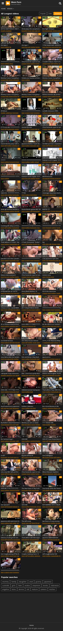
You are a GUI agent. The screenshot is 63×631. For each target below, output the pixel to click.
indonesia (55, 585)
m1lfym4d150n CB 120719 (9, 291)
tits (59, 540)
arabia (27, 585)
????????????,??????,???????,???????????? (11, 62)
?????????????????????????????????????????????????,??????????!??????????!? (31, 259)
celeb (55, 474)
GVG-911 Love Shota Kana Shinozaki (52, 439)
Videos (11, 9)
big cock (27, 47)
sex (14, 375)
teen (23, 96)
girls (13, 585)
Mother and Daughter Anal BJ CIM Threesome (52, 373)
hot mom (15, 113)
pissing (60, 408)
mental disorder (27, 127)
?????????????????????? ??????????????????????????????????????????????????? (11, 176)
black (39, 293)
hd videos (7, 293)
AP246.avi (4, 111)
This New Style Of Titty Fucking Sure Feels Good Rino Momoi (31, 488)
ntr (35, 326)
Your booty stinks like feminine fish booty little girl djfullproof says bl (52, 488)
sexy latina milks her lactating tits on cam (11, 357)
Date (50, 14)
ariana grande (57, 31)
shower (54, 244)
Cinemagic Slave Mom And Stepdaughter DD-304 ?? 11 (52, 193)
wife (5, 195)
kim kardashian (47, 31)
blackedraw (54, 490)
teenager (33, 146)
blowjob (16, 80)
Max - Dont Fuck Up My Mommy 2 (31, 373)
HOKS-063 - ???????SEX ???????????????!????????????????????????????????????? (11, 390)
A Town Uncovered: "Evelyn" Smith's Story (31, 242)
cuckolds (5, 585)
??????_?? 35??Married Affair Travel (52, 341)
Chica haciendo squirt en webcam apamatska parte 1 (31, 62)
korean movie (20, 162)
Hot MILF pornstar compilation (52, 144)
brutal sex (25, 375)
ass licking (39, 375)
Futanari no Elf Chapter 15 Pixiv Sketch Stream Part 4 (31, 176)
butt (43, 260)
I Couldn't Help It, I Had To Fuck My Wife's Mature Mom (52, 62)
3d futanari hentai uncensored (52, 178)
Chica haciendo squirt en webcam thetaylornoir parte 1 (31, 472)
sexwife (3, 375)
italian (59, 244)
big (43, 242)
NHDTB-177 (46, 209)
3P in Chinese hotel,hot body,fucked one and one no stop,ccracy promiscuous (11, 324)
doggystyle (10, 129)
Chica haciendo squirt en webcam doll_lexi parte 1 (31, 275)
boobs (45, 585)
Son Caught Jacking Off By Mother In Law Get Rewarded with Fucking (11, 554)
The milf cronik (26, 521)
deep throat (58, 146)
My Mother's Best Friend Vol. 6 (10, 423)
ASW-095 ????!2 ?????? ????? (9, 488)
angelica (5, 589)
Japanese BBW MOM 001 (50, 538)
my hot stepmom (47, 474)
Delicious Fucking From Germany (11, 538)
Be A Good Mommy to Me (50, 406)
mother (6, 47)
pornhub (52, 359)
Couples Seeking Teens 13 (30, 554)
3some (32, 129)
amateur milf (16, 146)
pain (36, 31)
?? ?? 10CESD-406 (47, 423)
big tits (58, 96)
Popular (43, 14)
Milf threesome (47, 176)
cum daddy (46, 490)
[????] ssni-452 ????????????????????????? (11, 127)
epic (33, 31)
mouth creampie (6, 31)
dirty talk (49, 244)
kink (31, 195)
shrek (40, 31)
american (38, 556)
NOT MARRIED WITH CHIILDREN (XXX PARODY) (52, 505)
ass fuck (56, 326)
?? (19, 326)
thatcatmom (25, 540)
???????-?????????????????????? (31, 160)
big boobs (39, 47)
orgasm (24, 64)
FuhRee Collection (27, 406)
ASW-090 (24, 439)
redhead (18, 441)
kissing (27, 96)
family (13, 581)
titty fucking (10, 80)
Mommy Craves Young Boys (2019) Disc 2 (31, 94)
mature (27, 211)
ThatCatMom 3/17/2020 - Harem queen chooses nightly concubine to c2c (11, 242)
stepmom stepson (27, 326)
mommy (5, 581)
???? (59, 342)
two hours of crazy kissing (50, 521)
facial (23, 523)
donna (21, 589)
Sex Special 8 (5, 505)
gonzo (56, 342)
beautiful (25, 31)
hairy (15, 556)
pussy (54, 113)
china (11, 64)
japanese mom (54, 260)
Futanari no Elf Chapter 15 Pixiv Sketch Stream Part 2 (52, 160)
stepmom (36, 585)
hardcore (59, 228)
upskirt (44, 64)
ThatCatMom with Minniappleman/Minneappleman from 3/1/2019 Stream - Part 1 (31, 538)
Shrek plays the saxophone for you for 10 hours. (31, 29)
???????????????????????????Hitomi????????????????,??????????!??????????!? (52, 308)
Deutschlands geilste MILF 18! (31, 209)
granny (55, 408)
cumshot (17, 129)
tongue (58, 523)
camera (43, 589)
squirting (59, 129)
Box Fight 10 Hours (48, 29)
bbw (47, 47)
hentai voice (50, 277)
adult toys (9, 113)
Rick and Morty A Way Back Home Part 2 (31, 357)
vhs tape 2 (4, 45)
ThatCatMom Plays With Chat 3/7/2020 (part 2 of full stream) (52, 390)
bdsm (35, 195)
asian (60, 64)
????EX (24, 193)
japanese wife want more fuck (11, 521)
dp (10, 47)
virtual (37, 162)
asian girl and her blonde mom (11, 209)
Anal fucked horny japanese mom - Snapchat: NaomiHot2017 (11, 406)
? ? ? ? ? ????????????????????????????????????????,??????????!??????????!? (31, 111)
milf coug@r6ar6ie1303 (49, 554)
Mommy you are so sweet (30, 423)
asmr (44, 277)
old (28, 589)
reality (32, 162)
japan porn (19, 375)
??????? (3, 160)
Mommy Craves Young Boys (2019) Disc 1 (52, 78)
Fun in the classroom (49, 291)
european (16, 540)
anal (29, 375)
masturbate (16, 228)
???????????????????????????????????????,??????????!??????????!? (11, 570)
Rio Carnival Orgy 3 (7, 439)
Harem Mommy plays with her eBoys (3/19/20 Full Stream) (11, 144)
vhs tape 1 (25, 45)
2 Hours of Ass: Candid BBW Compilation (11, 308)
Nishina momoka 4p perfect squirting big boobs (52, 94)
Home (3, 9)
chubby (3, 113)
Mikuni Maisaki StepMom (50, 472)
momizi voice (46, 275)
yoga (47, 260)
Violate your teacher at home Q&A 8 (31, 78)
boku (14, 589)
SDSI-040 (24, 505)
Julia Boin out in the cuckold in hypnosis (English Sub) (11, 259)
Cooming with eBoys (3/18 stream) (11, 226)
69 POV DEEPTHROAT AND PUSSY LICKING (11, 29)
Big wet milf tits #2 (27, 455)
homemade (37, 113)
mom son (16, 457)
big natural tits (53, 47)
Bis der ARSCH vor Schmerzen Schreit (52, 324)
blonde (17, 211)
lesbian (6, 211)
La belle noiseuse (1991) (50, 111)
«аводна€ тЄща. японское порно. (11, 373)
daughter (23, 581)
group (40, 129)
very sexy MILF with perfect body (11, 472)
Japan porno (46, 357)
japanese (40, 146)
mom (2, 47)
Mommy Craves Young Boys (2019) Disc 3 (11, 78)
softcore (45, 113)
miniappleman (34, 540)
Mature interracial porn (8, 275)
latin (36, 129)
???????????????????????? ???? (51, 226)
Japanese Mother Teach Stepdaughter (31, 144)
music (30, 31)
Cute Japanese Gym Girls (50, 259)
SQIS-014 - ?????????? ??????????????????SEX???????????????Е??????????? (11, 193)
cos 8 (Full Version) (7, 341)
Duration (58, 14)
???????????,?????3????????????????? (31, 226)
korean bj (12, 162)
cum (16, 326)
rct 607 (3, 455)
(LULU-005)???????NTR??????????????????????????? (31, 324)
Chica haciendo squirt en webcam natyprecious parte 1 (52, 127)
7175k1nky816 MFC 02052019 (51, 45)
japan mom (58, 359)
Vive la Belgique (47, 455)
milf (52, 64)
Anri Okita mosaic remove (30, 341)
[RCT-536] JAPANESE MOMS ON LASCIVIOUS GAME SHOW (31, 308)
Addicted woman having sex (31, 390)
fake (20, 585)
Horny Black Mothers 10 (29, 291)
